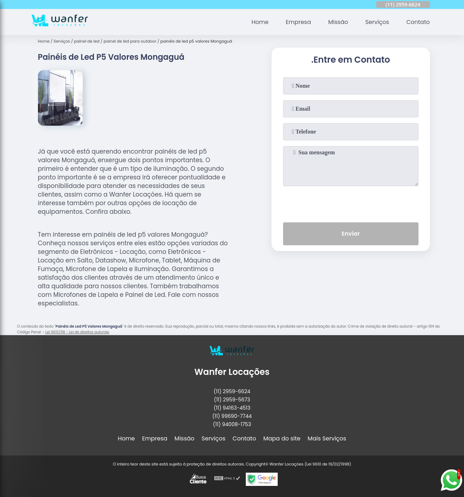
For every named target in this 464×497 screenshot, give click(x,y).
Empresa (298, 22)
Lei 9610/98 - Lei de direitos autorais (77, 332)
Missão (338, 22)
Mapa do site (282, 438)
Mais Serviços (327, 438)
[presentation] (350, 203)
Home (260, 22)
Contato (418, 22)
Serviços (377, 22)
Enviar (350, 234)
